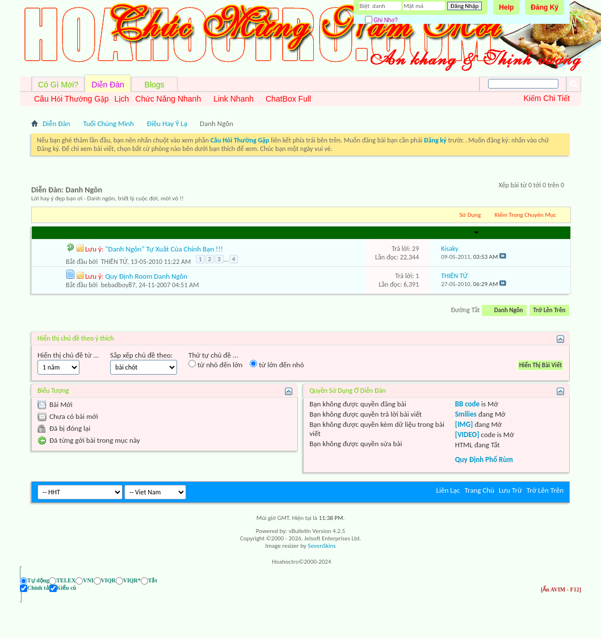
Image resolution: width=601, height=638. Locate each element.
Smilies (466, 414)
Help (506, 7)
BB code (467, 404)
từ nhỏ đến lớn (215, 364)
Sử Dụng (470, 215)
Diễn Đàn (107, 84)
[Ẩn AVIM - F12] (561, 580)
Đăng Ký (544, 7)
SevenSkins (321, 545)
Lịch (122, 98)
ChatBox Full (288, 98)
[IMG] (464, 424)
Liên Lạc (448, 490)
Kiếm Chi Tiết (546, 98)
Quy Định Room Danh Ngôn (146, 276)
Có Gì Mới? (58, 84)
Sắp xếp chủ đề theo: (141, 355)
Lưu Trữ (510, 490)
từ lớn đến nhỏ (277, 364)
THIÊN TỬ (114, 262)
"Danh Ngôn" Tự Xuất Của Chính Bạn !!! (163, 249)
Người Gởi (78, 233)
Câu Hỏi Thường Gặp (71, 98)
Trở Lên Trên (549, 310)
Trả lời (383, 233)
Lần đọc (408, 233)
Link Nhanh (233, 98)
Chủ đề (48, 233)
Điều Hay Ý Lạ (167, 123)
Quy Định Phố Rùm (484, 459)
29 (415, 249)
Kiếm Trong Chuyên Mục (525, 215)
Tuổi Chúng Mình (108, 123)
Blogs (155, 84)
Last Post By (460, 233)
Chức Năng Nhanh (168, 98)
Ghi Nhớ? (381, 20)
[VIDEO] (467, 434)
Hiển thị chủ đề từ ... (68, 355)
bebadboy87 (118, 285)
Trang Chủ (479, 490)
